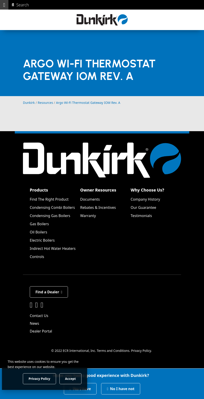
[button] (4, 5)
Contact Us (39, 315)
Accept (77, 378)
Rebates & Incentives (98, 207)
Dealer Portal (41, 331)
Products (39, 190)
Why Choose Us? (147, 190)
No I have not (120, 388)
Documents (90, 199)
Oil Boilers (38, 232)
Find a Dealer (48, 291)
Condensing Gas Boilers (50, 215)
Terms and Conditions (113, 350)
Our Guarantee (143, 207)
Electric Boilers (42, 240)
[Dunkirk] (102, 20)
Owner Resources (98, 190)
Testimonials (141, 215)
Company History (145, 199)
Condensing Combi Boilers (52, 207)
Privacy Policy (141, 350)
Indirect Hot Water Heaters (53, 248)
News (34, 323)
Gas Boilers (39, 223)
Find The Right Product (49, 199)
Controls (37, 256)
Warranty (88, 215)
